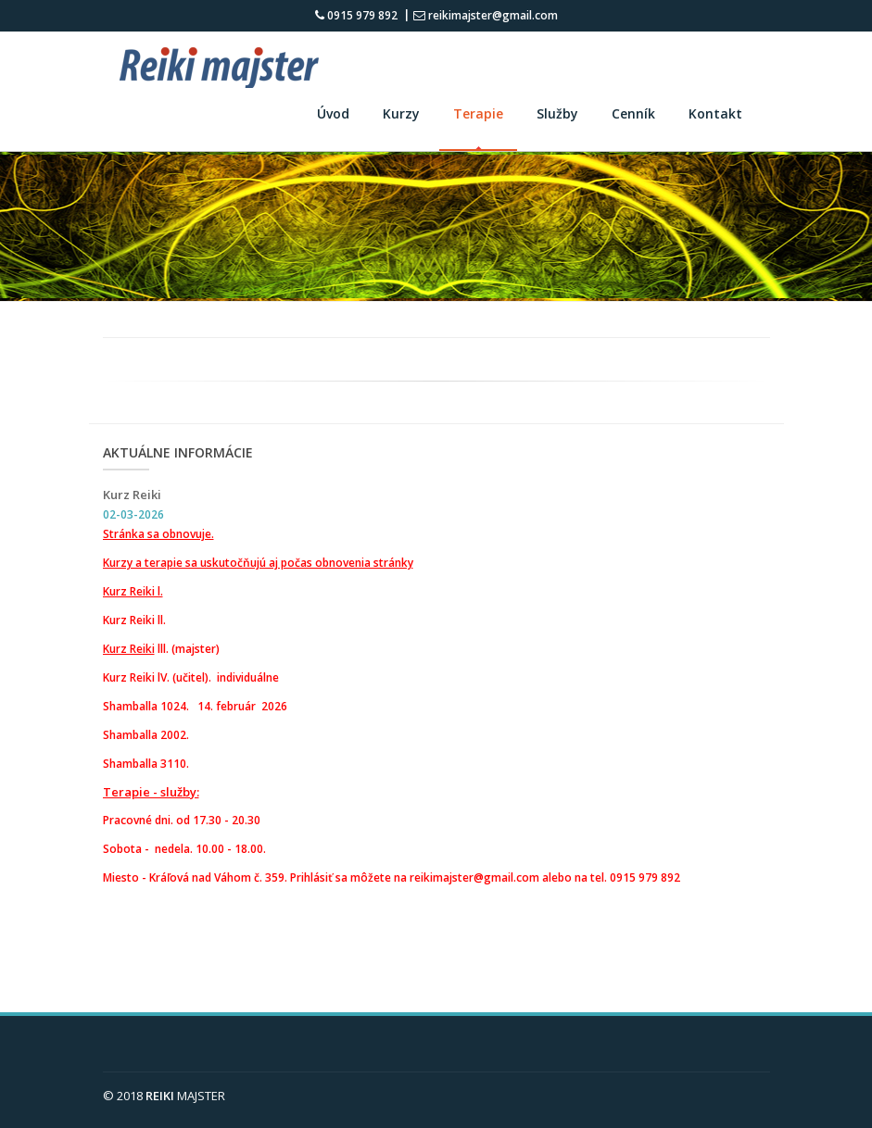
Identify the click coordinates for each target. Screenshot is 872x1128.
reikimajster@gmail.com (485, 15)
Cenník (633, 113)
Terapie (478, 113)
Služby (557, 113)
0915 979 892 (356, 15)
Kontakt (715, 113)
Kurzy (401, 113)
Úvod (333, 113)
